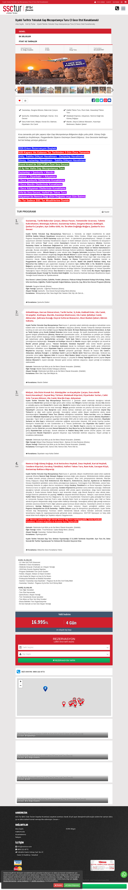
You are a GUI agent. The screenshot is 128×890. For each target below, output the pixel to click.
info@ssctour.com (23, 847)
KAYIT (109, 2)
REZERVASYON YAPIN (64, 660)
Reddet (58, 885)
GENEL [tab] (22, 31)
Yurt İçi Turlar (30, 24)
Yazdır (105, 212)
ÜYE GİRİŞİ (101, 2)
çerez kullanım (23, 881)
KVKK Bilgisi (70, 829)
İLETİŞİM (116, 2)
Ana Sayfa (19, 24)
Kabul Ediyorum (72, 885)
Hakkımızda (20, 832)
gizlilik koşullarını (38, 881)
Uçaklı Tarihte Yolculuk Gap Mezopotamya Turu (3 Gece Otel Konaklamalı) (66, 24)
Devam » (56, 819)
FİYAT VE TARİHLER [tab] (28, 41)
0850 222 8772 (21, 849)
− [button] (20, 686)
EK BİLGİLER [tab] (25, 36)
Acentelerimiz (20, 835)
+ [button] (20, 682)
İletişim (18, 837)
